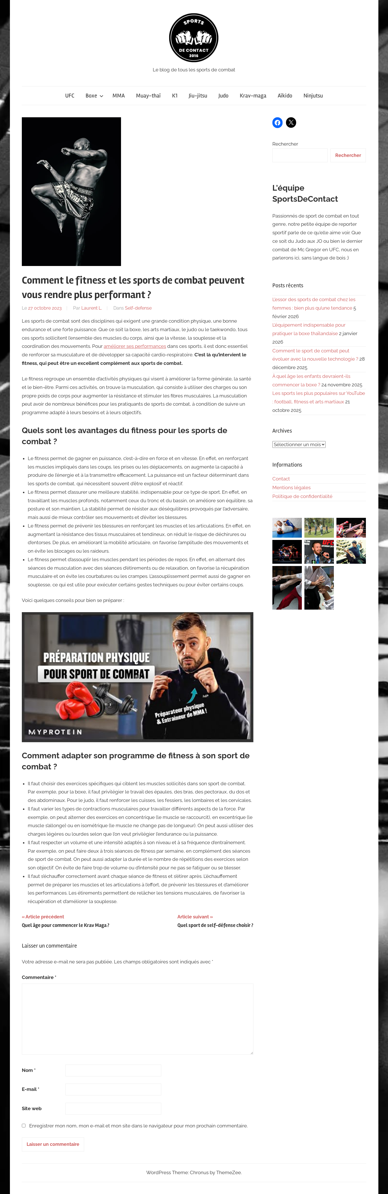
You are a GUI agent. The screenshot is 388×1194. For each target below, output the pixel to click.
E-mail (30, 1089)
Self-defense (138, 308)
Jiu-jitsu (198, 95)
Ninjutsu (313, 95)
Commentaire (39, 977)
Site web (32, 1108)
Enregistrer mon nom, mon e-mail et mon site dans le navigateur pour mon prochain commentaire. (138, 1126)
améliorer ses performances (135, 346)
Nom (29, 1070)
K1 (174, 95)
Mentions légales (291, 487)
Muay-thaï (148, 95)
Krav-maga (253, 95)
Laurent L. (91, 308)
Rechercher (285, 144)
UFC (69, 95)
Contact (281, 479)
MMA (119, 95)
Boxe (94, 95)
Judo (223, 95)
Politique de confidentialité (302, 496)
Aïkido (285, 95)
